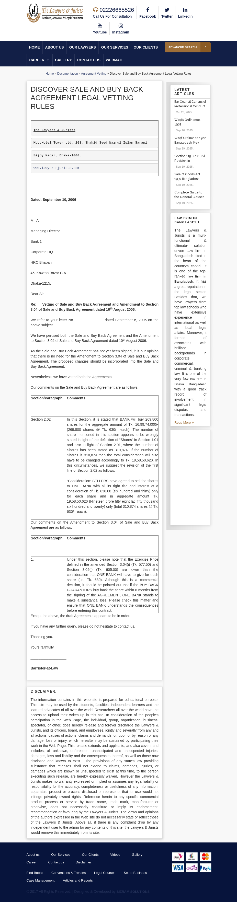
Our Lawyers (82, 47)
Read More (184, 422)
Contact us (88, 60)
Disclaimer (84, 862)
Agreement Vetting (93, 73)
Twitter (167, 12)
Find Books (35, 873)
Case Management (41, 881)
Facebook (147, 12)
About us (54, 47)
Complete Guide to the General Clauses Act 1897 (189, 197)
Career (39, 60)
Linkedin (185, 12)
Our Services (114, 47)
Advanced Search (189, 47)
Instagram (120, 28)
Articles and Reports (78, 881)
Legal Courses (105, 873)
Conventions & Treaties (69, 873)
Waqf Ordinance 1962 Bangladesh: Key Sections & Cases (190, 142)
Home (34, 47)
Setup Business (135, 873)
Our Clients (145, 47)
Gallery (63, 60)
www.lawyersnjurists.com (56, 168)
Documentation (67, 73)
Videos (116, 855)
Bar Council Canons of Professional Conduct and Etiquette (190, 106)
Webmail (114, 60)
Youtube (100, 28)
